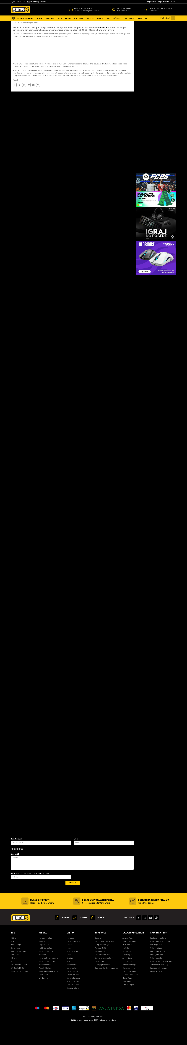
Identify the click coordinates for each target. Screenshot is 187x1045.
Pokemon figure (128, 1003)
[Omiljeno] (173, 2)
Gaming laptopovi (73, 999)
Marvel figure (127, 999)
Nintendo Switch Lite (47, 983)
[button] (168, 18)
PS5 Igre (14, 959)
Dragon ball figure (129, 993)
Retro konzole (44, 996)
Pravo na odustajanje (158, 989)
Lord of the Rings (129, 986)
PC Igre (14, 979)
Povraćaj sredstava (157, 993)
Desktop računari (73, 1009)
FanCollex (126, 969)
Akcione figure (127, 959)
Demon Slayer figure (130, 996)
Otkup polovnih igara (102, 966)
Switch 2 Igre (16, 966)
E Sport (35, 24)
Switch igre (15, 969)
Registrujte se (163, 2)
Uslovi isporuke (156, 979)
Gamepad (70, 976)
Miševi (69, 969)
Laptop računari (73, 996)
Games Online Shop (18, 24)
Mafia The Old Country (19, 993)
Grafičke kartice (73, 1006)
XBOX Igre (15, 976)
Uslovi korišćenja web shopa (93, 1038)
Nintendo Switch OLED (47, 986)
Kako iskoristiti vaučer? (103, 979)
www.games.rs (82, 1041)
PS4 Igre (14, 963)
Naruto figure (127, 983)
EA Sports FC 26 (17, 989)
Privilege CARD (100, 969)
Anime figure (127, 979)
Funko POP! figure (129, 963)
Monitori (70, 966)
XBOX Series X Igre (18, 973)
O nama (98, 959)
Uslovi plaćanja (156, 969)
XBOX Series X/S (45, 969)
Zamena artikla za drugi (159, 986)
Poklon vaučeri (100, 973)
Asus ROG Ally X (45, 989)
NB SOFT (97, 1041)
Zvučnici (70, 979)
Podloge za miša (73, 973)
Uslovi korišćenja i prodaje (160, 963)
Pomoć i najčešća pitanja (104, 963)
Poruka (15, 875)
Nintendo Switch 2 (46, 973)
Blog (29, 24)
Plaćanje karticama (157, 973)
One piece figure (128, 989)
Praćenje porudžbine (158, 959)
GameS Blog (99, 983)
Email (76, 860)
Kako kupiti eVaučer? (102, 976)
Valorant (104, 49)
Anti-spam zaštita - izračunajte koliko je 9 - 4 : (30, 894)
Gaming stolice (72, 989)
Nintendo (42, 976)
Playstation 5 (44, 963)
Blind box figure (128, 1006)
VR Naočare (43, 999)
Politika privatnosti (157, 966)
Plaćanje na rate (156, 976)
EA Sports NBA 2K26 (19, 986)
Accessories (72, 986)
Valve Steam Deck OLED (48, 993)
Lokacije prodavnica (102, 986)
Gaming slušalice (73, 963)
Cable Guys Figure (129, 973)
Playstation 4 (44, 966)
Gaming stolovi (72, 993)
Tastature (70, 959)
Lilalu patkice (127, 966)
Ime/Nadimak (16, 860)
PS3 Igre (14, 983)
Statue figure (127, 976)
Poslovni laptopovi (74, 1003)
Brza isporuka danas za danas (106, 989)
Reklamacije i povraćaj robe (161, 983)
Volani (69, 983)
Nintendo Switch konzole (48, 979)
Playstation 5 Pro (45, 959)
